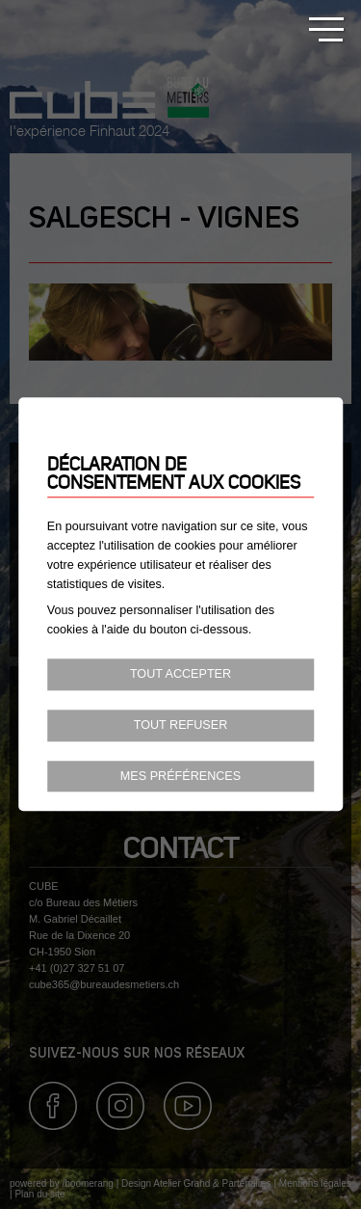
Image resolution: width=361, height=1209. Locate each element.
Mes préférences (180, 776)
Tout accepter (180, 674)
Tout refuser (181, 725)
